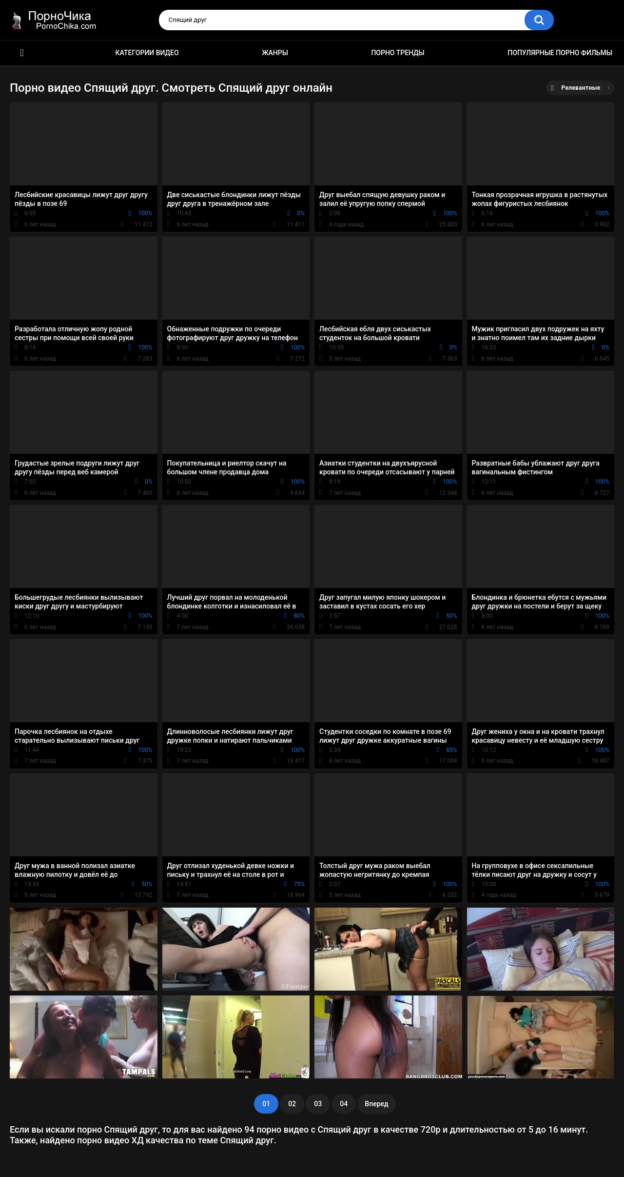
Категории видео (147, 53)
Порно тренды (397, 53)
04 (344, 1104)
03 (318, 1104)
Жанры (275, 53)
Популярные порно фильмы (559, 53)
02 (292, 1104)
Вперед (376, 1104)
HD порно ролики (22, 53)
